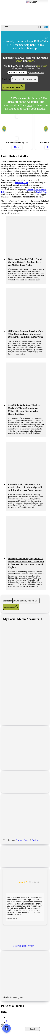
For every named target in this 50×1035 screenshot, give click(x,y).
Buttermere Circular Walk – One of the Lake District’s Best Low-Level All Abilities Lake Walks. (25, 262)
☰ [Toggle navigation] (6, 28)
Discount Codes (22, 840)
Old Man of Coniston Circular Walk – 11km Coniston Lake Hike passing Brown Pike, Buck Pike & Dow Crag (26, 334)
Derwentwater (21, 182)
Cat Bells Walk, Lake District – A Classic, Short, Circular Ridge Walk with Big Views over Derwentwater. (25, 487)
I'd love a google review (23, 946)
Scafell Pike (41, 192)
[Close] (2, 1025)
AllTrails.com (18, 98)
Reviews (35, 840)
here (29, 105)
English (31, 2)
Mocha (16, 147)
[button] (46, 129)
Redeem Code (36, 72)
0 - (43, 27)
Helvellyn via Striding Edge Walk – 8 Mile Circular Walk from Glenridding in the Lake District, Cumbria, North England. (26, 563)
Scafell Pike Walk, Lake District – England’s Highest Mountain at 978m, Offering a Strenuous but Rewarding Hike (24, 409)
